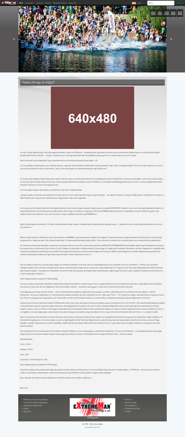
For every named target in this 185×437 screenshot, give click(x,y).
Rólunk (26, 408)
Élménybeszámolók (132, 408)
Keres (179, 3)
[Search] (160, 3)
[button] (14, 39)
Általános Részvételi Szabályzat (35, 399)
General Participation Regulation (35, 402)
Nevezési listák (130, 402)
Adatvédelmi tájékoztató (32, 405)
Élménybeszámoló (60, 3)
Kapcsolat (72, 3)
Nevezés (40, 3)
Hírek (21, 2)
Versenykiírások (131, 405)
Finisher (48, 3)
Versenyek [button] (29, 3)
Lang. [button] (136, 3)
